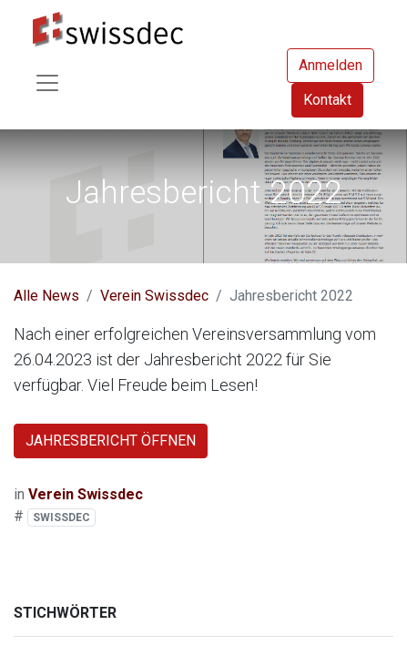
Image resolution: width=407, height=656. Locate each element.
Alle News (46, 295)
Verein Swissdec (154, 295)
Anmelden (330, 65)
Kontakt (327, 99)
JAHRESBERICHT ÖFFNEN (110, 440)
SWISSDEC (61, 517)
